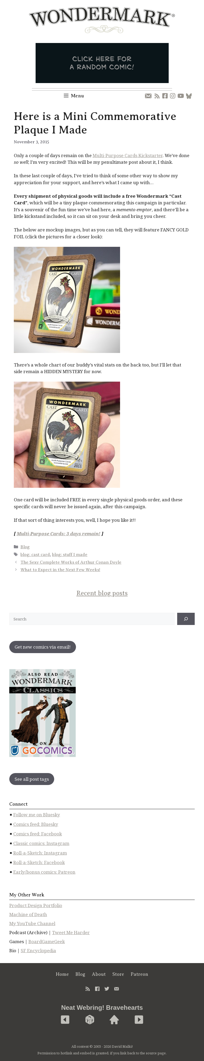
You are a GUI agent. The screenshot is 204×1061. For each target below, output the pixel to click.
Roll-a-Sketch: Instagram (40, 853)
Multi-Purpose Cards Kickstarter (128, 155)
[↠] (186, 619)
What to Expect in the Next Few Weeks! (60, 569)
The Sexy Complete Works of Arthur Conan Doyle (70, 562)
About (99, 974)
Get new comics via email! (43, 647)
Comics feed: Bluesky (35, 824)
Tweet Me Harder (71, 932)
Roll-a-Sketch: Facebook (39, 862)
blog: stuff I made (69, 554)
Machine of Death (28, 914)
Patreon (139, 974)
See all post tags (32, 779)
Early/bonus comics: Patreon (44, 872)
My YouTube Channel (32, 923)
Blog (25, 547)
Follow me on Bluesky (36, 815)
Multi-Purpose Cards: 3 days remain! (58, 533)
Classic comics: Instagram (41, 843)
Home (62, 974)
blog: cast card (35, 554)
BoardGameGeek (46, 941)
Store (118, 974)
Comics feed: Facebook (37, 834)
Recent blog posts (102, 593)
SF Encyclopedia (38, 950)
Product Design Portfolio (35, 905)
